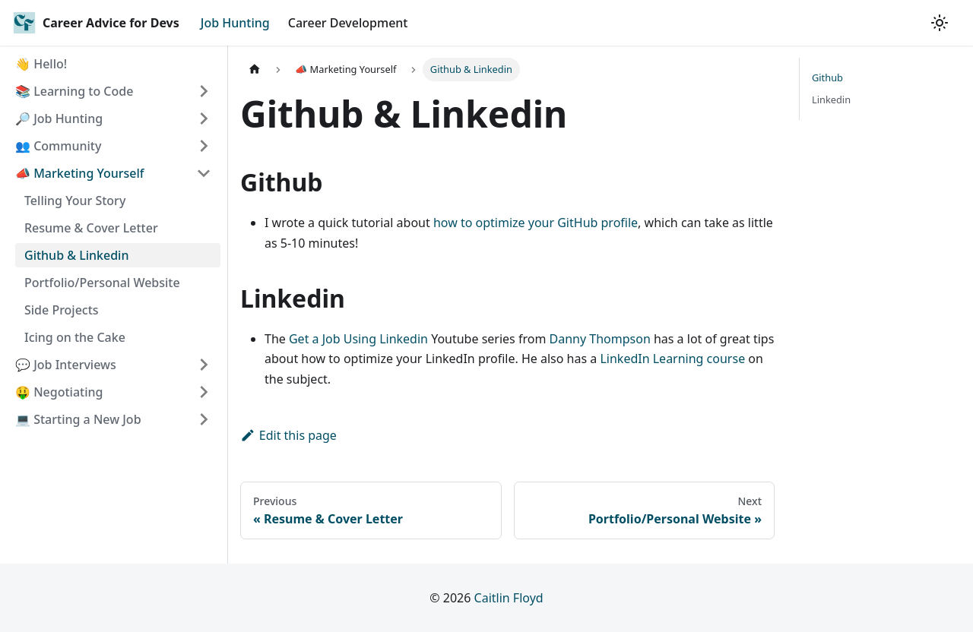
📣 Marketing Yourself (79, 173)
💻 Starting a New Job (78, 419)
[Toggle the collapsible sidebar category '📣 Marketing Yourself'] (203, 173)
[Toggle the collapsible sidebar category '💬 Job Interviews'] (203, 364)
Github (827, 77)
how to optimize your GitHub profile (535, 222)
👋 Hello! (41, 63)
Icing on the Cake (74, 337)
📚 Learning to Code (74, 91)
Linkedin (831, 99)
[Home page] (254, 69)
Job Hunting (235, 22)
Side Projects (61, 310)
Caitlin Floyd (509, 597)
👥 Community (58, 145)
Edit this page (288, 435)
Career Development (348, 22)
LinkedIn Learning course (672, 358)
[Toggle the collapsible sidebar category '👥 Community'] (203, 146)
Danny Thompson (600, 338)
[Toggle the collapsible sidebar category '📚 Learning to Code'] (203, 91)
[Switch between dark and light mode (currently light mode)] (939, 23)
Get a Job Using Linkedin (358, 338)
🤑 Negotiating (59, 392)
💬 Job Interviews (65, 364)
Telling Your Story (74, 200)
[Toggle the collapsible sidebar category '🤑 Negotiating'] (203, 392)
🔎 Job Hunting (59, 118)
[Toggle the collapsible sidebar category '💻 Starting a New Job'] (203, 419)
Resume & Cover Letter (91, 228)
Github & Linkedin (76, 255)
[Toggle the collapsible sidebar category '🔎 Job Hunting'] (203, 118)
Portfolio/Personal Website (102, 282)
